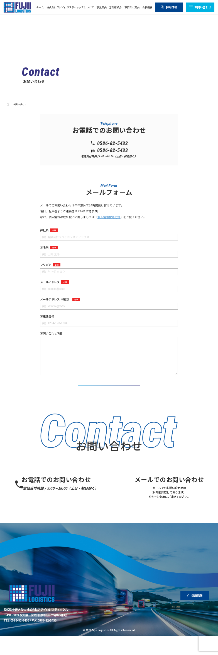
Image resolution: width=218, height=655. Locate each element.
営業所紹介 (115, 7)
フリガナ (50, 264)
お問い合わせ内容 (51, 333)
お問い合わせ (202, 7)
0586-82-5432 (59, 493)
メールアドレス (54, 282)
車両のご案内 (131, 7)
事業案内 (102, 7)
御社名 (49, 230)
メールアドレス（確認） (60, 299)
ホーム (40, 7)
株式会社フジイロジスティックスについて (70, 7)
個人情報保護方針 (109, 217)
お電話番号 (47, 316)
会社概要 (147, 7)
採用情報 (171, 7)
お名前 (49, 247)
